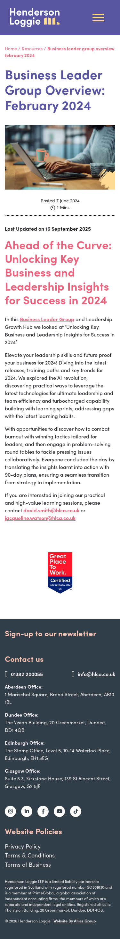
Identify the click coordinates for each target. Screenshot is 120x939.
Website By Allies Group (74, 920)
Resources (32, 48)
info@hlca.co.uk (93, 674)
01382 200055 (24, 674)
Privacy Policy (23, 846)
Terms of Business (28, 864)
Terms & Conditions (30, 855)
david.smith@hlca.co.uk (51, 510)
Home (11, 48)
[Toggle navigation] (98, 17)
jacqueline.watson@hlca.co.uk (40, 517)
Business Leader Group (47, 318)
